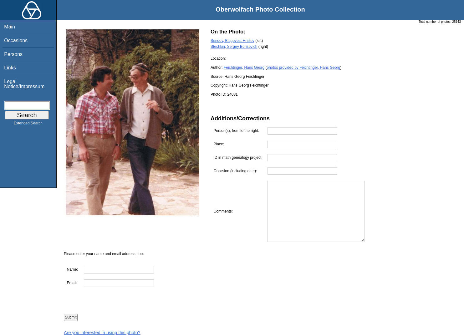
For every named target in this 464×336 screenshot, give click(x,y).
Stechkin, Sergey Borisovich (234, 46)
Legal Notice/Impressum (24, 84)
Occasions (16, 40)
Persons (13, 54)
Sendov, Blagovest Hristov (232, 40)
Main (9, 26)
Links (10, 67)
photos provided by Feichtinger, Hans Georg (303, 67)
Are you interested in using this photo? (102, 332)
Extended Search (28, 124)
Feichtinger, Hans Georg (244, 67)
